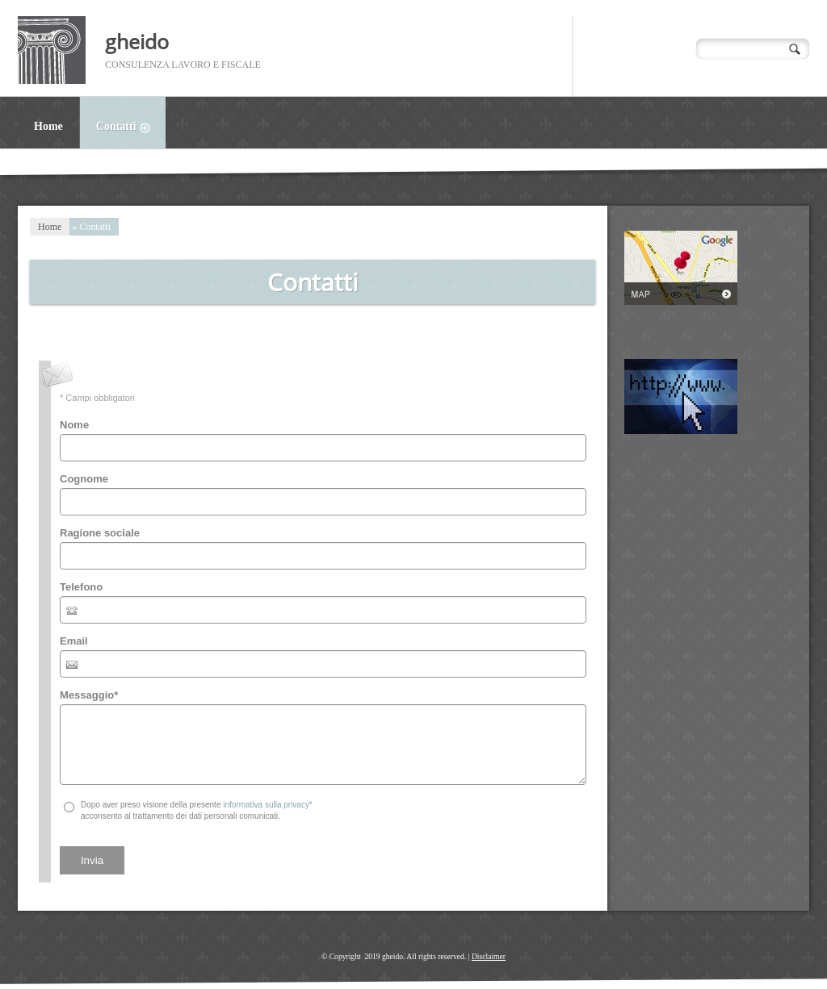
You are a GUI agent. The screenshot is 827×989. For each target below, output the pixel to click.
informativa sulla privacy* (268, 804)
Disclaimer (489, 956)
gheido (137, 41)
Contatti (131, 128)
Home (48, 126)
